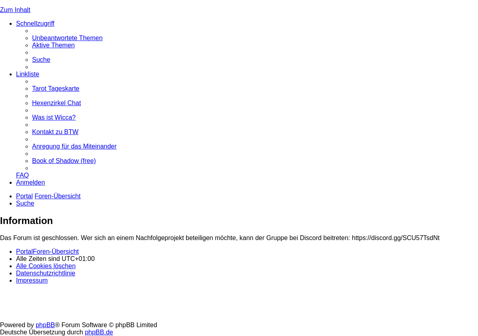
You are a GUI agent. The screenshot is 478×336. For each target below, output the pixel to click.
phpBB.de (99, 332)
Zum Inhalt (15, 9)
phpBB (45, 325)
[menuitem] (67, 38)
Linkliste (27, 74)
